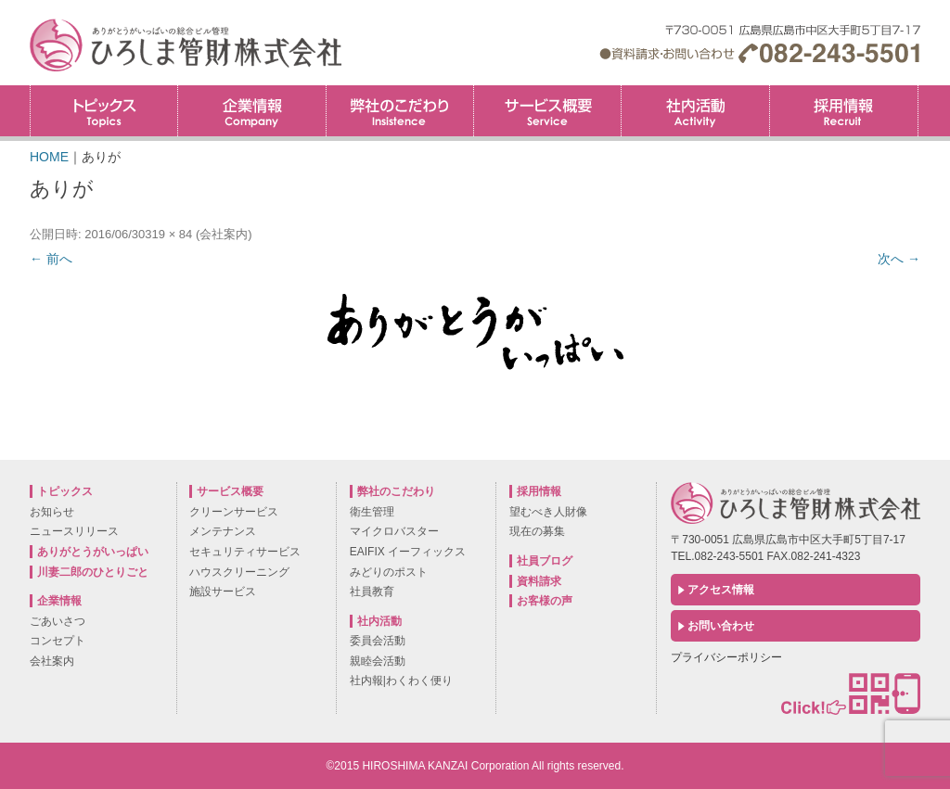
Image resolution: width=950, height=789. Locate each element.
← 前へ (51, 258)
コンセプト (57, 640)
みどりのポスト (389, 572)
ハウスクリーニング (239, 572)
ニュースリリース (74, 531)
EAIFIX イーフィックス (408, 551)
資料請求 (539, 581)
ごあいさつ (57, 621)
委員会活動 (377, 640)
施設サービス (222, 591)
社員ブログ (544, 560)
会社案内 (223, 234)
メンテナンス (222, 531)
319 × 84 (168, 234)
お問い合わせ (720, 625)
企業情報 (251, 110)
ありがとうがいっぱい (92, 551)
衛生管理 (372, 511)
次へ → (899, 258)
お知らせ (52, 511)
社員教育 (372, 591)
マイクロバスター (394, 531)
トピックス (104, 110)
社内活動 (695, 110)
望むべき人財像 (548, 511)
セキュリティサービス (245, 551)
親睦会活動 (377, 661)
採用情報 (539, 491)
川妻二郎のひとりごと (92, 572)
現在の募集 (537, 531)
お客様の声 (544, 600)
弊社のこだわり (400, 110)
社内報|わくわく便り (401, 680)
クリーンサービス (233, 511)
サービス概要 (547, 110)
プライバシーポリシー (726, 657)
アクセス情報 (720, 589)
